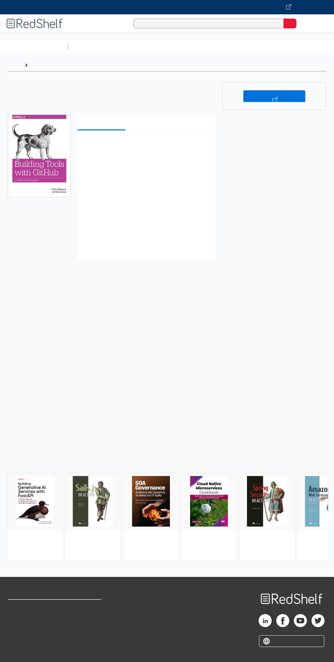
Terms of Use (85, 607)
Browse (40, 65)
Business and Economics (253, 47)
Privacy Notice (24, 636)
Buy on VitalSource (274, 96)
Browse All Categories (34, 47)
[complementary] (167, 505)
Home (15, 65)
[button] (146, 145)
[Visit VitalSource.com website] (167, 7)
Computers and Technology (186, 47)
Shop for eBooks (27, 607)
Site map (18, 650)
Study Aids (88, 47)
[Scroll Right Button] (327, 517)
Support (17, 622)
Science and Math (128, 47)
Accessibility (85, 636)
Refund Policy (86, 622)
